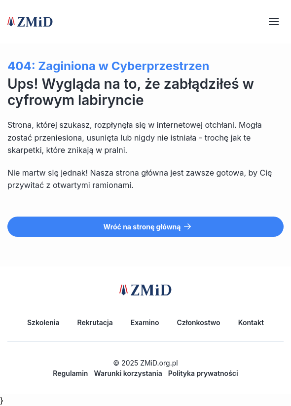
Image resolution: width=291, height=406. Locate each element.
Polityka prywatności (203, 373)
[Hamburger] (274, 22)
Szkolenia (43, 322)
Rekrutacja (94, 322)
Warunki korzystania (128, 373)
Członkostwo (198, 322)
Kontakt (251, 322)
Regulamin (70, 373)
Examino (145, 322)
